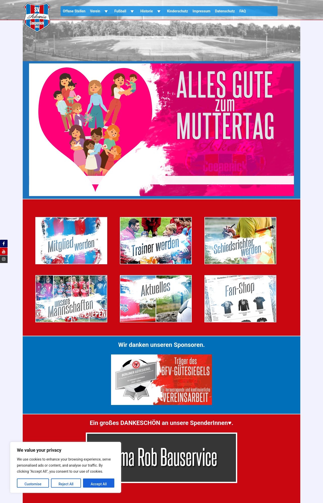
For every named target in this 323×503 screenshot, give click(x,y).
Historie (151, 11)
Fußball (125, 11)
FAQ (242, 11)
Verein (100, 11)
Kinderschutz (177, 11)
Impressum (201, 11)
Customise (32, 484)
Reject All (66, 484)
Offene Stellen (74, 11)
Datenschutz (225, 11)
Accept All (99, 484)
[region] (65, 467)
